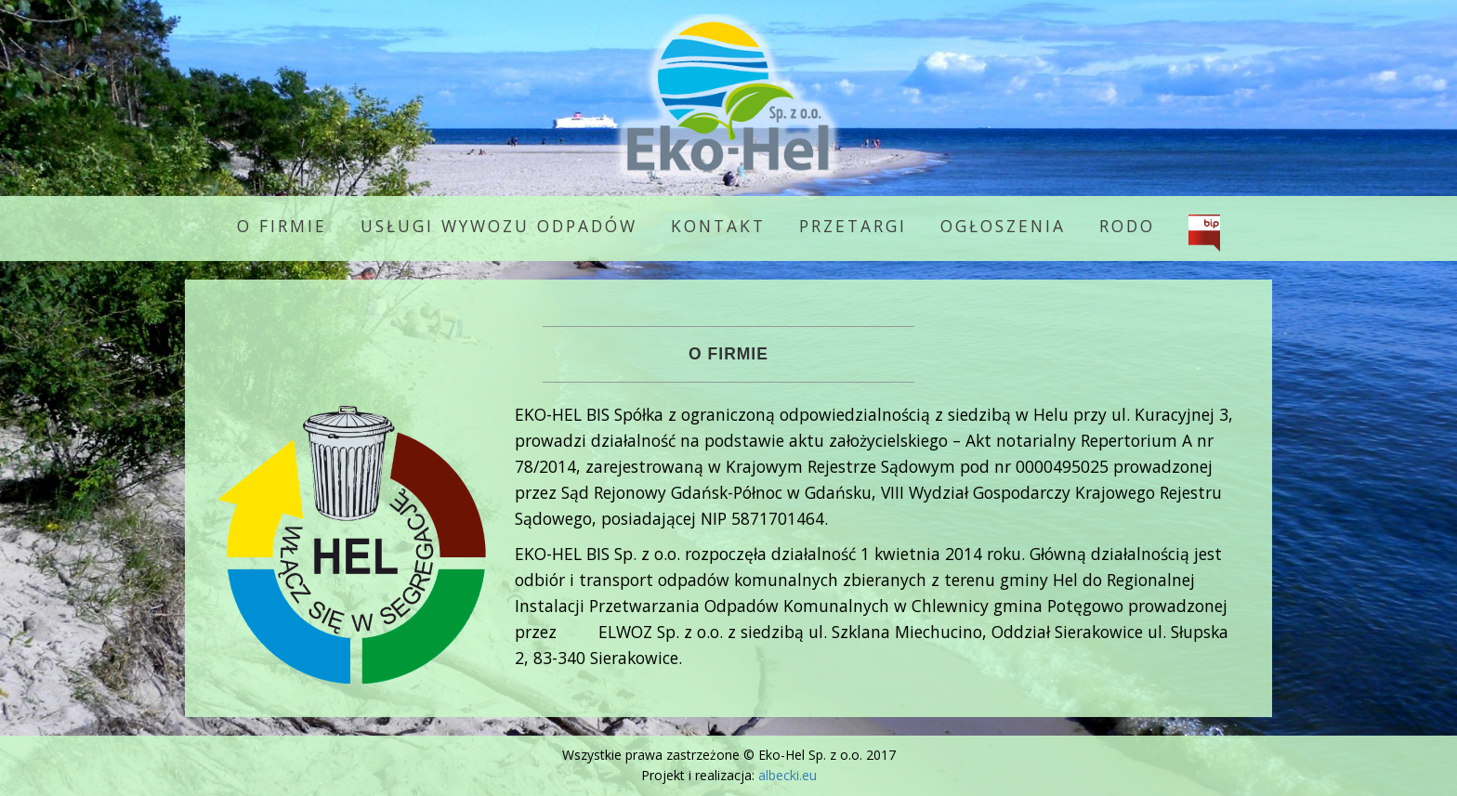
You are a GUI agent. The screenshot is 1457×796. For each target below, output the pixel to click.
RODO (1127, 226)
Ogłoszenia (1003, 226)
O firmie (282, 226)
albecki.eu (787, 775)
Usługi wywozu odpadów (499, 226)
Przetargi (853, 226)
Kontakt (718, 226)
